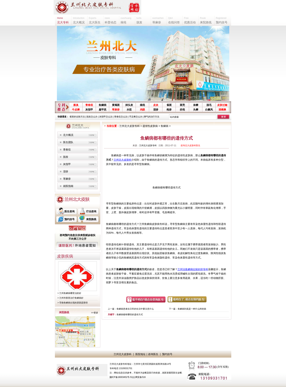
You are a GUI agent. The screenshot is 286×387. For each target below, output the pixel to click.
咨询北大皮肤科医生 (190, 145)
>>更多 (94, 312)
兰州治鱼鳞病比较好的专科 (192, 269)
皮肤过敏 (222, 105)
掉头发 (129, 105)
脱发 (65, 156)
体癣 (195, 105)
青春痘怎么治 (120, 116)
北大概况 (68, 134)
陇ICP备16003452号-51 (121, 377)
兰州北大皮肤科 (123, 159)
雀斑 (169, 105)
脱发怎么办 (91, 116)
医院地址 (140, 354)
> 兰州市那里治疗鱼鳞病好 (70, 298)
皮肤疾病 (65, 256)
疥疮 (182, 109)
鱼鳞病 (102, 105)
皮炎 (155, 105)
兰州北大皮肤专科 (129, 125)
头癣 (195, 109)
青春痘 (89, 105)
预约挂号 (69, 219)
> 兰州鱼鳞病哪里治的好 (69, 293)
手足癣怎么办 (135, 116)
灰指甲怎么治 (105, 116)
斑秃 (182, 105)
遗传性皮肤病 (150, 125)
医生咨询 (69, 211)
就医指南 (68, 186)
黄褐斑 (116, 105)
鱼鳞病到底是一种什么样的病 (192, 309)
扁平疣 (102, 109)
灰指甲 (89, 109)
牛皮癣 (76, 109)
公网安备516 (139, 377)
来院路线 (91, 219)
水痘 (129, 109)
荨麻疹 (116, 109)
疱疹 (169, 109)
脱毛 (209, 105)
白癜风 (209, 109)
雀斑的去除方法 (77, 116)
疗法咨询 (91, 211)
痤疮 (142, 105)
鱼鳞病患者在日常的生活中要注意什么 (135, 309)
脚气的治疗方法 (151, 116)
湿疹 (155, 109)
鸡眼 (142, 109)
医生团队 (68, 142)
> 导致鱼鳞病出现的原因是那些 (72, 302)
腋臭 (75, 105)
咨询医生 (153, 354)
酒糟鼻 (222, 109)
